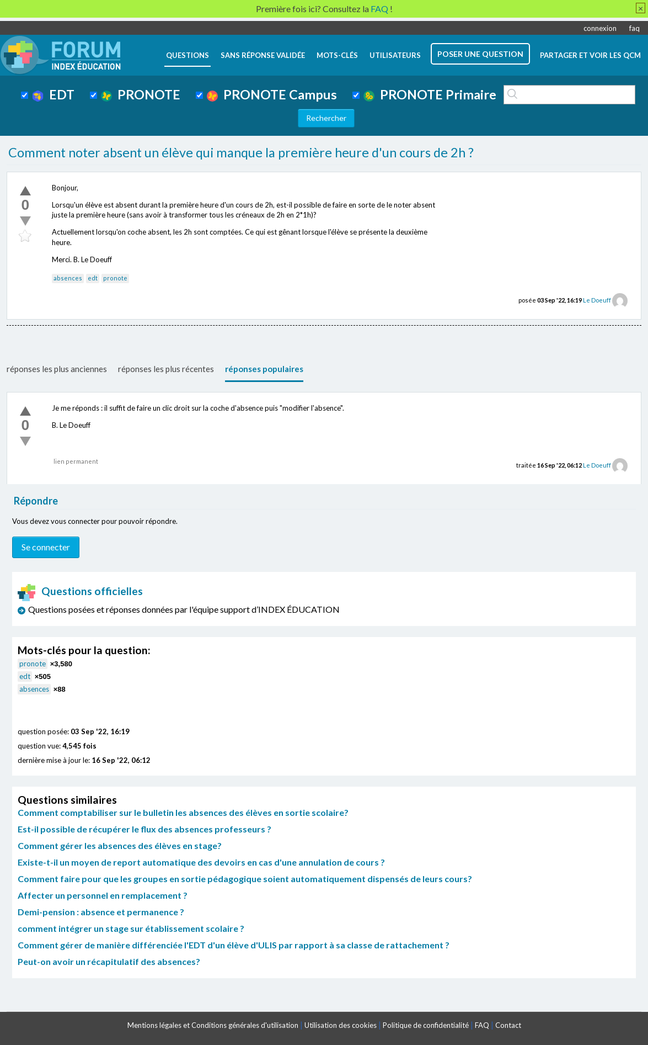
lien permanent (75, 461)
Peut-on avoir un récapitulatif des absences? (109, 961)
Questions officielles (80, 591)
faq (634, 28)
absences (67, 278)
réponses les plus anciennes (57, 369)
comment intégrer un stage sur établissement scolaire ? (131, 928)
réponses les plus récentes (166, 369)
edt (93, 278)
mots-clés (337, 55)
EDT (53, 94)
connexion (600, 28)
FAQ (482, 1025)
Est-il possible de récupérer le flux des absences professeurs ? (144, 829)
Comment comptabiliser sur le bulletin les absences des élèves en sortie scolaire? (183, 812)
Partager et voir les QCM (590, 55)
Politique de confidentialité (426, 1025)
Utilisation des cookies (340, 1025)
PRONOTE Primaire (429, 94)
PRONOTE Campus (272, 94)
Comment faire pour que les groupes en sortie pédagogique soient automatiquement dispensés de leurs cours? (245, 878)
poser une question (480, 54)
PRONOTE (140, 94)
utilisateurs (395, 55)
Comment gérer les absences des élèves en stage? (120, 845)
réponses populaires (264, 369)
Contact (508, 1025)
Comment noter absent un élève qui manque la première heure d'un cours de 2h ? (241, 152)
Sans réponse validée (263, 55)
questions (187, 55)
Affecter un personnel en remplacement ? (103, 895)
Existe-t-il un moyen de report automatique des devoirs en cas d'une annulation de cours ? (201, 862)
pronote (115, 278)
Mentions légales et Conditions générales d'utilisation (212, 1025)
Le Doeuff (597, 300)
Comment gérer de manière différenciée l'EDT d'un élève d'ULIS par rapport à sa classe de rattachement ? (233, 945)
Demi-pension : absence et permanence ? (101, 911)
